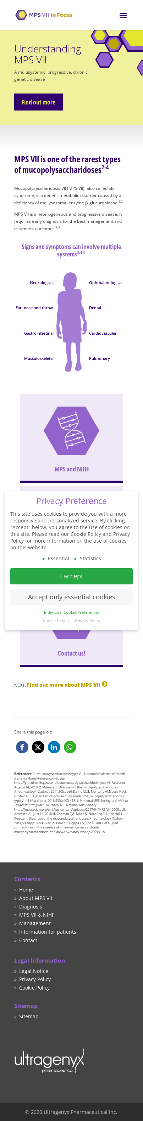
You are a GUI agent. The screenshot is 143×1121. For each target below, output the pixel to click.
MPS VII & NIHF (36, 914)
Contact (28, 940)
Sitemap (29, 1016)
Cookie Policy (34, 987)
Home (26, 889)
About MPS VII (35, 898)
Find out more (37, 102)
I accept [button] (71, 572)
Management (35, 923)
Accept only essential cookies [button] (71, 593)
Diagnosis (30, 906)
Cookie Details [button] (56, 617)
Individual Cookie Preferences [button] (71, 608)
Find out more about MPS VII (63, 685)
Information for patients (47, 931)
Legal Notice (33, 971)
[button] (22, 747)
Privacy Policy (35, 979)
